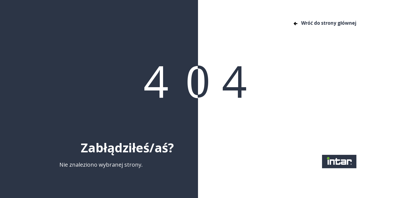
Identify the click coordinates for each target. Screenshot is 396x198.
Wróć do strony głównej (324, 23)
